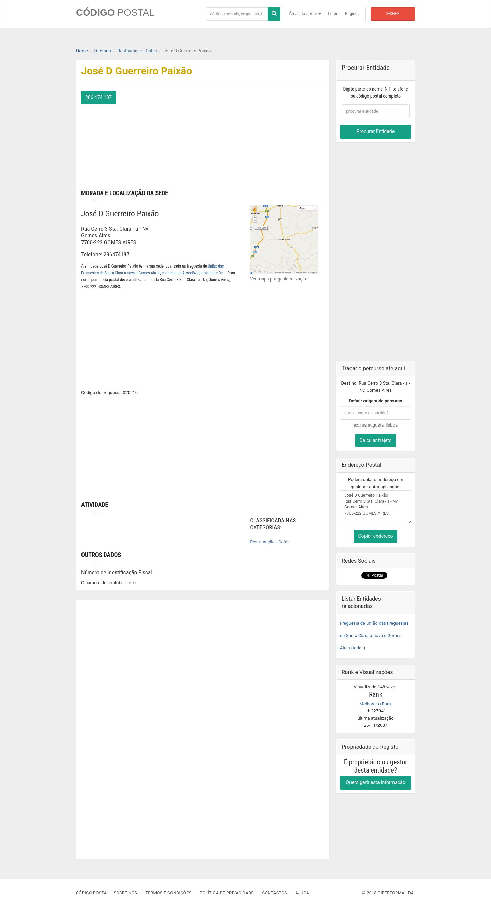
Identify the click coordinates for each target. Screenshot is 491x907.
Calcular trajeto (375, 440)
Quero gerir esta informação (375, 782)
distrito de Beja (213, 273)
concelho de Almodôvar (181, 273)
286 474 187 (98, 97)
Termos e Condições (169, 893)
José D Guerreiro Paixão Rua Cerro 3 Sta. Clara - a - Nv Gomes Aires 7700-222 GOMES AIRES (375, 507)
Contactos (274, 893)
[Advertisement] (266, 138)
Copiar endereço (375, 536)
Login (333, 13)
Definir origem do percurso (375, 400)
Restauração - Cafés (269, 541)
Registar (352, 13)
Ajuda (302, 893)
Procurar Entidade (376, 131)
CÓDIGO (115, 12)
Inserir (392, 13)
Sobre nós (125, 893)
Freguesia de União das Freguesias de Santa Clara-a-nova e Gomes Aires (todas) (374, 635)
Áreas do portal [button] (305, 13)
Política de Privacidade (227, 893)
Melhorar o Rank (375, 703)
